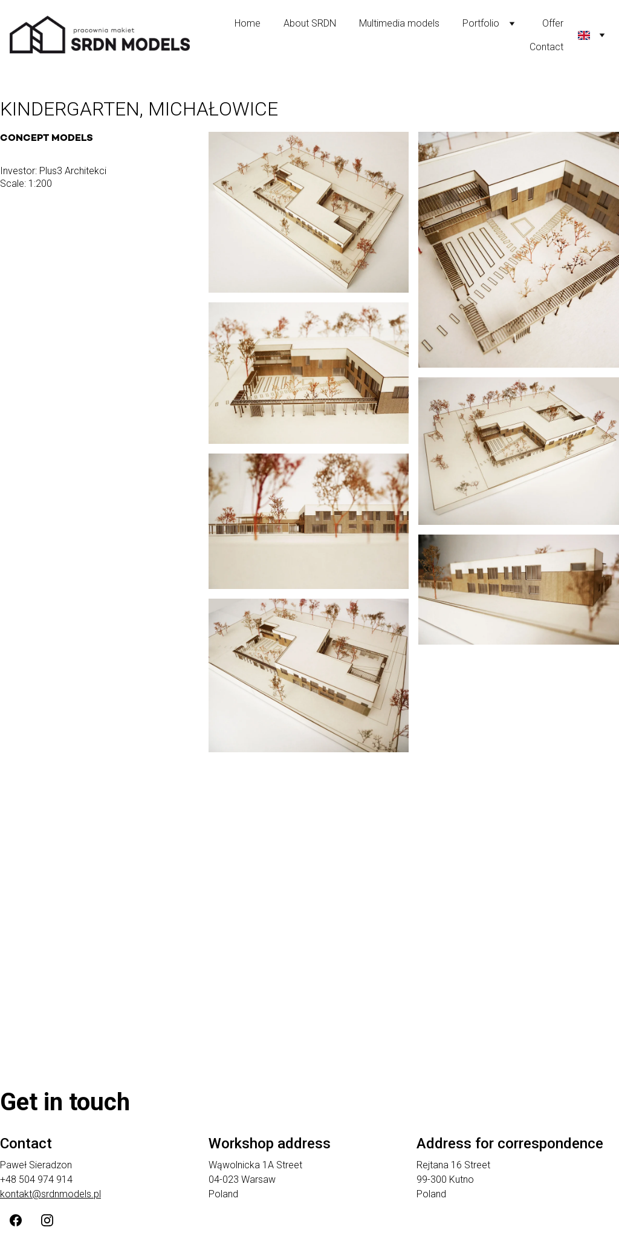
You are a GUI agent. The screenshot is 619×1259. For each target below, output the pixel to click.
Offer (552, 23)
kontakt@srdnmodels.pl (50, 1194)
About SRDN (310, 23)
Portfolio (480, 23)
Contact (546, 47)
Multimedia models (399, 23)
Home (248, 23)
